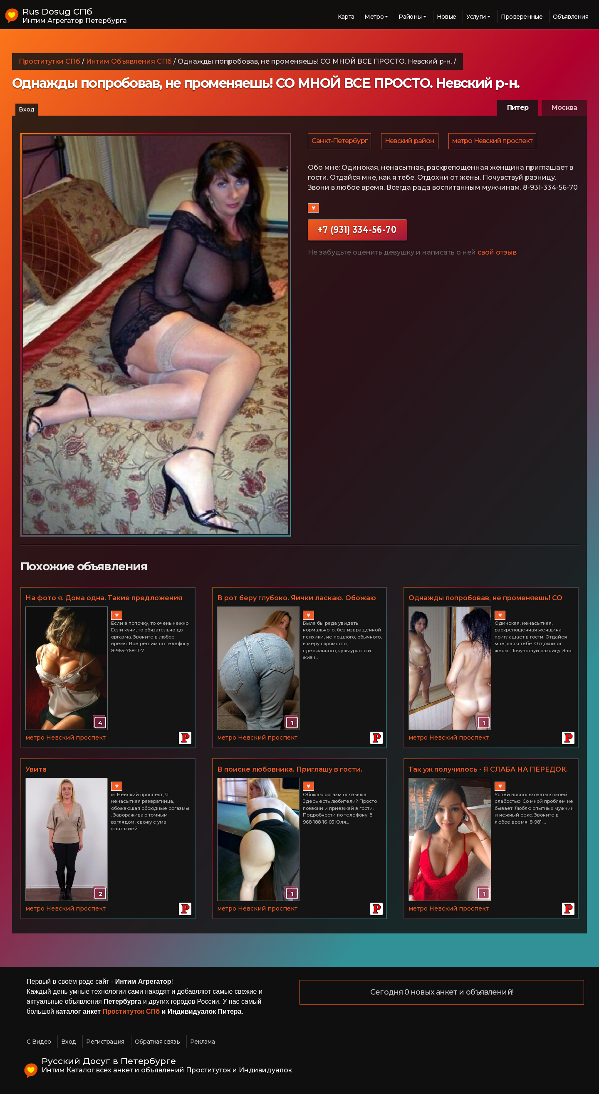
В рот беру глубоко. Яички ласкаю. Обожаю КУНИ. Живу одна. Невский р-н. (296, 598)
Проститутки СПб (49, 61)
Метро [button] (374, 16)
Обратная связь (157, 1041)
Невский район (411, 142)
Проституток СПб (131, 1011)
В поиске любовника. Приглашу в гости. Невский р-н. (289, 770)
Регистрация (105, 1041)
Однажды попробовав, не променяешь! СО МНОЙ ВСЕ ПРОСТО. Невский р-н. (485, 598)
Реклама (202, 1041)
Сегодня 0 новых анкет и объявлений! (441, 992)
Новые (446, 16)
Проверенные (521, 16)
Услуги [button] (475, 16)
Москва (564, 107)
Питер (517, 107)
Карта (346, 16)
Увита (36, 769)
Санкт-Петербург (340, 142)
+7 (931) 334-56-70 (357, 231)
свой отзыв (497, 254)
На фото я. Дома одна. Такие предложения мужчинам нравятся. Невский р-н (103, 598)
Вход (27, 109)
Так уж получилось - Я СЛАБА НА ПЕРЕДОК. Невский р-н (488, 770)
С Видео (39, 1041)
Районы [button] (410, 16)
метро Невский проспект (494, 142)
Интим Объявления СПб (129, 61)
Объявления (570, 16)
